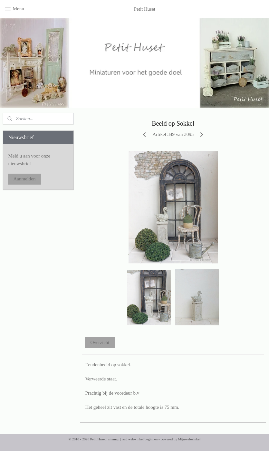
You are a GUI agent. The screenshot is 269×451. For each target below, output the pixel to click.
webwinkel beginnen (143, 439)
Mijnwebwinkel (189, 439)
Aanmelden (24, 178)
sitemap (113, 439)
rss (124, 439)
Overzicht (99, 342)
